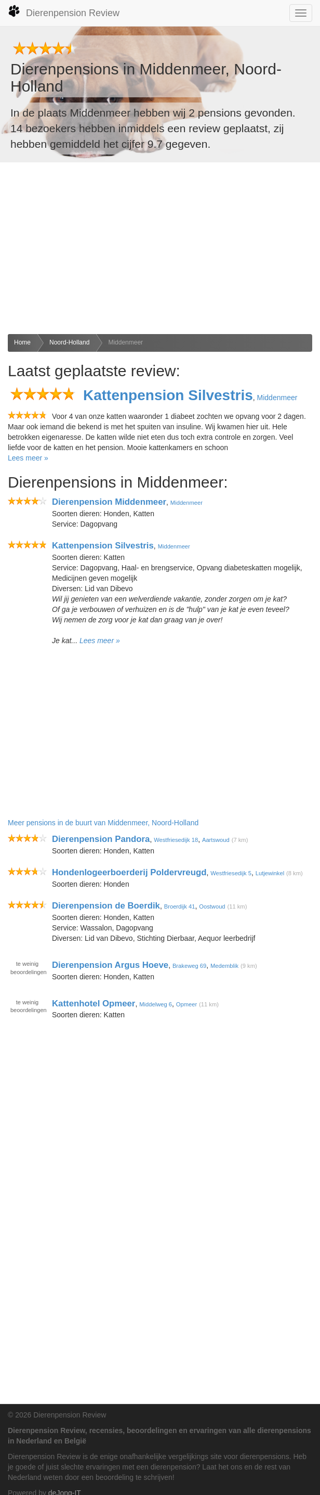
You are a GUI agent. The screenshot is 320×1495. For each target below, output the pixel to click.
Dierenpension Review (63, 11)
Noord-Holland (69, 342)
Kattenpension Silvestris (168, 395)
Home (22, 342)
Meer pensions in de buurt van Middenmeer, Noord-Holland (103, 823)
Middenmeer (125, 342)
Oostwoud (212, 906)
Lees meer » (28, 458)
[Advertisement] (160, 248)
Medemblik (224, 966)
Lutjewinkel (270, 873)
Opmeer (186, 1004)
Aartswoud (216, 840)
